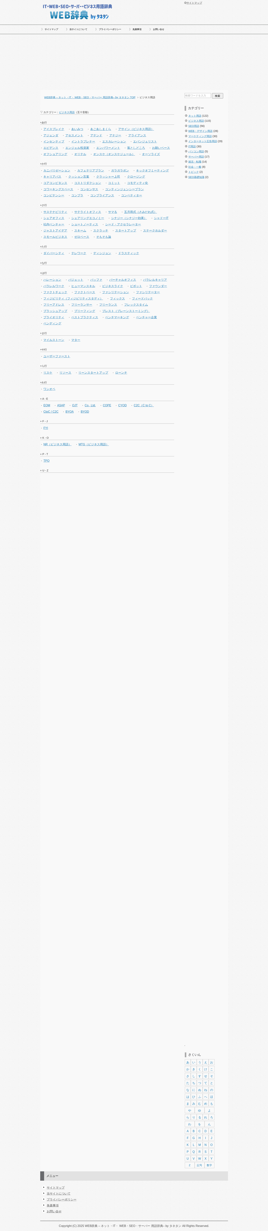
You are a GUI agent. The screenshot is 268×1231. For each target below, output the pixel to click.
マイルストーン (53, 340)
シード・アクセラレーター (123, 224)
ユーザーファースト (56, 356)
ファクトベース (84, 292)
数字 (209, 1165)
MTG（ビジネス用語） (94, 444)
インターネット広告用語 (202, 141)
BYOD (85, 411)
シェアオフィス (53, 218)
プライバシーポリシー (110, 29)
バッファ (96, 279)
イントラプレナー (83, 141)
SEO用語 (193, 125)
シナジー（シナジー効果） (129, 218)
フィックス (117, 298)
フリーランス (108, 304)
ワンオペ (49, 389)
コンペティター (131, 195)
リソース (65, 372)
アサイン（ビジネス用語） (136, 129)
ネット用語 (194, 115)
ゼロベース (81, 236)
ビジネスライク (112, 286)
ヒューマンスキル (83, 286)
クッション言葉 (78, 176)
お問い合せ (158, 29)
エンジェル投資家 (77, 147)
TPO (46, 460)
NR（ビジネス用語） (57, 444)
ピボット (136, 286)
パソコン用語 (196, 151)
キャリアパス (52, 176)
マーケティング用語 (200, 136)
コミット (114, 183)
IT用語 (192, 146)
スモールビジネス (55, 236)
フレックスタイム (136, 304)
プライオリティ (53, 317)
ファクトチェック (55, 292)
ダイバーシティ (53, 253)
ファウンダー (158, 286)
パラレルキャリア (155, 279)
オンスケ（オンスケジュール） (114, 154)
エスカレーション (114, 141)
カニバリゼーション (56, 170)
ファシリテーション (115, 292)
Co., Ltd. (90, 405)
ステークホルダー (155, 230)
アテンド (96, 135)
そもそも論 (103, 236)
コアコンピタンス (55, 183)
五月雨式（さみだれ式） (140, 211)
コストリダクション (87, 183)
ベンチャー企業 (146, 317)
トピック (193, 171)
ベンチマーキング (117, 317)
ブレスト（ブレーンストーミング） (126, 311)
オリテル (80, 154)
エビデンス (50, 147)
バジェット (75, 279)
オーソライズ (151, 154)
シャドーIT (161, 218)
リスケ (47, 372)
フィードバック (142, 298)
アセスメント (74, 135)
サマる (112, 211)
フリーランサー (81, 304)
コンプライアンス (102, 195)
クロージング (136, 176)
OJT (75, 405)
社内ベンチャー (53, 224)
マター (75, 340)
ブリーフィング (84, 311)
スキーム (80, 230)
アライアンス (137, 135)
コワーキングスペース (58, 189)
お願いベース (161, 147)
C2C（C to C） (144, 405)
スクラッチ (100, 230)
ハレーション (52, 279)
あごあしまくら (100, 129)
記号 (199, 1165)
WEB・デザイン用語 (200, 131)
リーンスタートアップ (93, 372)
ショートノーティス (84, 224)
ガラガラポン (120, 170)
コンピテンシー (53, 195)
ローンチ (121, 372)
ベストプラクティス (84, 317)
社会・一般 (194, 166)
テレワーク (78, 253)
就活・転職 (194, 161)
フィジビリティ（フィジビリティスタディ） (73, 298)
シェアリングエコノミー (87, 218)
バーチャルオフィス (122, 279)
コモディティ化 (137, 183)
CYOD (122, 405)
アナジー (115, 135)
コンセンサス (89, 189)
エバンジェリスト (145, 141)
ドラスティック (128, 253)
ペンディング (52, 323)
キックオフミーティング (152, 170)
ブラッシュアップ (55, 311)
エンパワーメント (108, 147)
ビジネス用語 (196, 120)
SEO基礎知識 (196, 177)
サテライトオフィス (87, 211)
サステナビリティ (55, 211)
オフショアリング (55, 154)
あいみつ (77, 129)
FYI (45, 428)
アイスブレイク (53, 129)
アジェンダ (50, 135)
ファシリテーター (148, 292)
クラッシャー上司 (108, 176)
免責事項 (137, 29)
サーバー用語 (196, 156)
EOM (46, 405)
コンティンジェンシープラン (124, 189)
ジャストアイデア (55, 230)
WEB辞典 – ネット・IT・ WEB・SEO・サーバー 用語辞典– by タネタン (77, 11)
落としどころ (136, 147)
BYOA (70, 411)
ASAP (61, 405)
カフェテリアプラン (90, 170)
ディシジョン (102, 253)
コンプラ (77, 195)
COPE (107, 405)
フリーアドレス (53, 304)
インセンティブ (53, 141)
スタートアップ (125, 230)
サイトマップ (51, 29)
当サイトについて (78, 29)
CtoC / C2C (50, 411)
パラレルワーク (53, 286)
